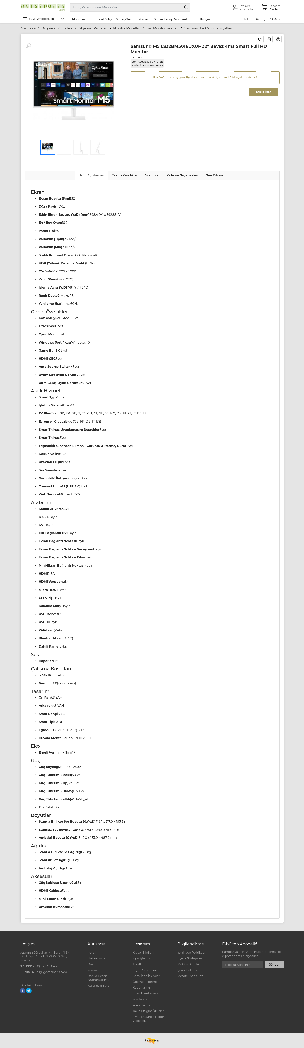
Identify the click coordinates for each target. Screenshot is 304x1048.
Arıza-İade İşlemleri (146, 976)
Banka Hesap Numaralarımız (174, 19)
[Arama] (186, 7)
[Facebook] (22, 990)
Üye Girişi (245, 5)
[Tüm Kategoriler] (43, 19)
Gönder (274, 964)
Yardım (144, 19)
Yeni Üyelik (246, 9)
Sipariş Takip (125, 19)
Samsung (138, 57)
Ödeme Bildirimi (145, 982)
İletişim (205, 19)
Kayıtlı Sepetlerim (145, 970)
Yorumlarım (141, 1005)
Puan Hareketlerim (146, 993)
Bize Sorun (96, 964)
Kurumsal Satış (100, 19)
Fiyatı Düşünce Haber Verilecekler (148, 1018)
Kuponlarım (141, 987)
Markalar (78, 19)
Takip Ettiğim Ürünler (148, 1011)
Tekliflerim (140, 964)
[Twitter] (29, 990)
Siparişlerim (141, 958)
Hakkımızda (96, 958)
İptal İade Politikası (191, 952)
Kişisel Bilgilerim (145, 952)
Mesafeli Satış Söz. (190, 976)
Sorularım (140, 999)
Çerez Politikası (188, 970)
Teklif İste (263, 92)
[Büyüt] (29, 46)
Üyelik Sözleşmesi (190, 958)
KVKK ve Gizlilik (188, 964)
